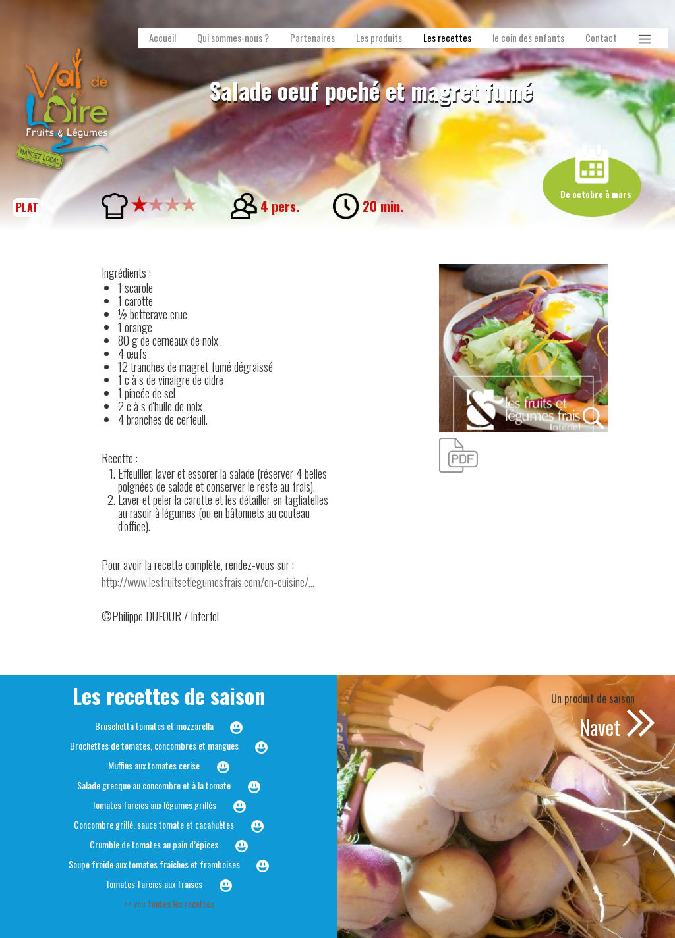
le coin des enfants (528, 38)
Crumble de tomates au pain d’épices (154, 844)
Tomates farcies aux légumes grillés (154, 805)
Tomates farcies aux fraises (153, 884)
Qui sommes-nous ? (233, 38)
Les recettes (447, 38)
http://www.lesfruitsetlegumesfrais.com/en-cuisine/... (208, 581)
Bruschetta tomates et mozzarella (154, 726)
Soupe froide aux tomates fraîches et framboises (154, 864)
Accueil (162, 38)
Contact (601, 38)
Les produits (379, 38)
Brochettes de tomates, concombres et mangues (154, 745)
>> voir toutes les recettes (169, 903)
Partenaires (312, 38)
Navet (599, 727)
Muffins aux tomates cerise (154, 765)
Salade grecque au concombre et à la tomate (154, 785)
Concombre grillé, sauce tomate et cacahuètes (154, 824)
